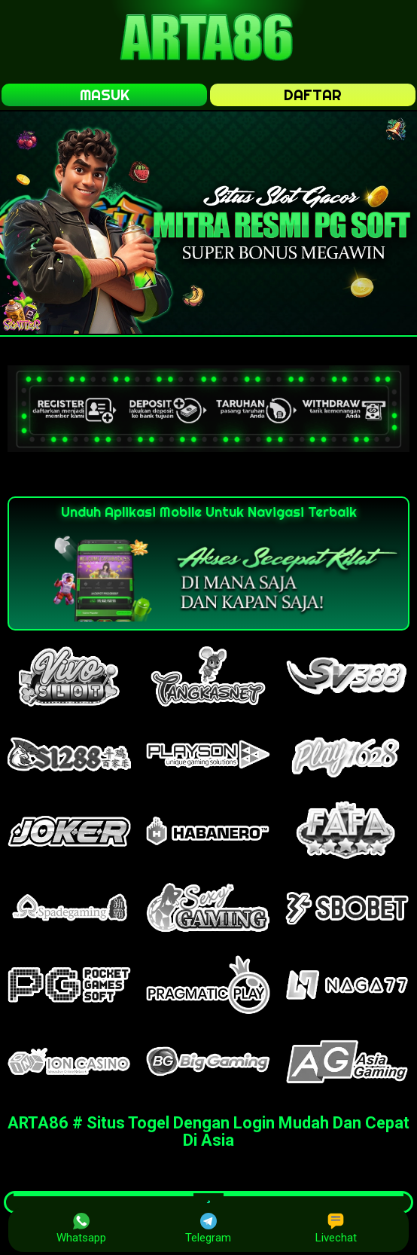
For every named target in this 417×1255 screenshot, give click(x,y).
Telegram (208, 1228)
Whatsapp (81, 1228)
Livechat (336, 1228)
